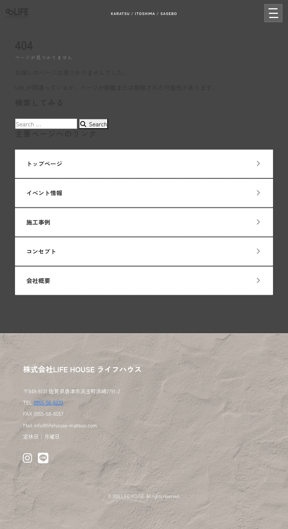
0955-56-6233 (48, 402)
